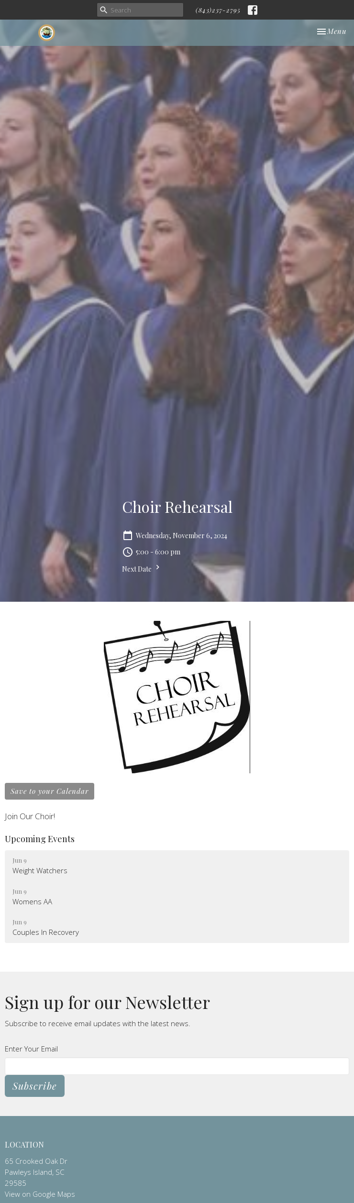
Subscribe (34, 1085)
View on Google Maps (40, 1194)
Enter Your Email (31, 1048)
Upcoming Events (40, 839)
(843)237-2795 (218, 10)
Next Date (142, 568)
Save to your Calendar (49, 791)
